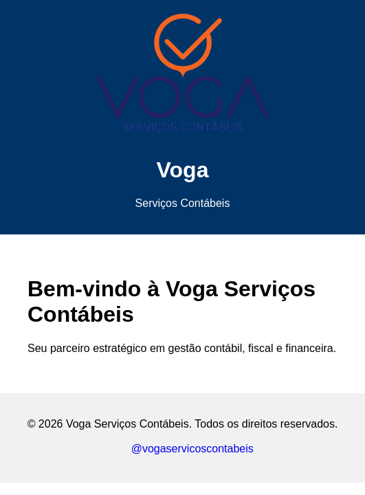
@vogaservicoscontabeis (182, 448)
